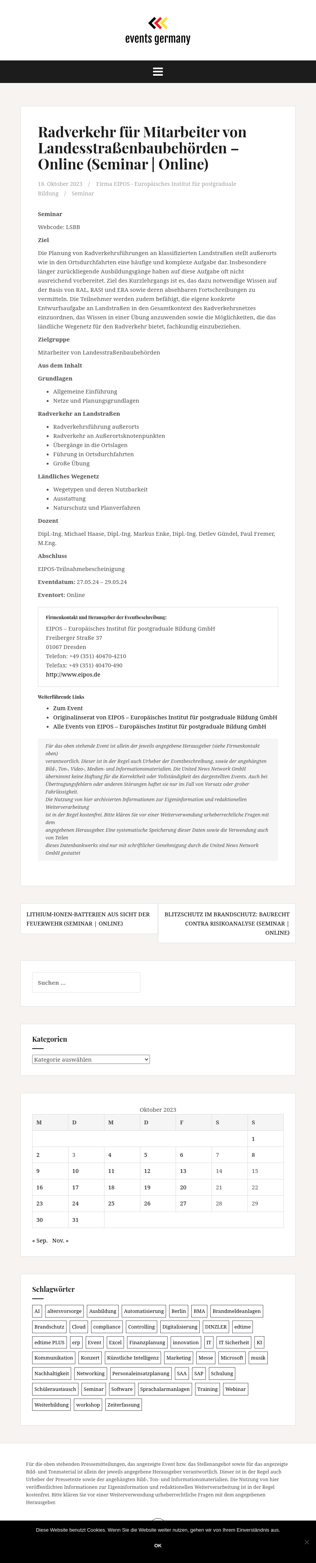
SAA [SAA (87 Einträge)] (182, 1373)
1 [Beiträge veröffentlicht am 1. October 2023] (253, 1138)
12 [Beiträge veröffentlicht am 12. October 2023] (147, 1170)
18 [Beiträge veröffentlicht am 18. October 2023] (111, 1187)
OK (158, 1545)
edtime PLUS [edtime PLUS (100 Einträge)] (49, 1342)
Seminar (83, 193)
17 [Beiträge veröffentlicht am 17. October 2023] (75, 1187)
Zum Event (68, 708)
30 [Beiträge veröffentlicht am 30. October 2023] (39, 1219)
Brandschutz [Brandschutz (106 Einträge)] (49, 1326)
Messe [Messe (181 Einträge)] (206, 1357)
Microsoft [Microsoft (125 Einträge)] (232, 1357)
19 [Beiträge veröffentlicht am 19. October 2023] (147, 1187)
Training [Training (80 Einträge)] (207, 1388)
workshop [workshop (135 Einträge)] (88, 1404)
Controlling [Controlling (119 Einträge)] (141, 1326)
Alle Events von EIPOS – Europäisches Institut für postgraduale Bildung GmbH (159, 726)
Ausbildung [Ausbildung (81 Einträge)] (102, 1310)
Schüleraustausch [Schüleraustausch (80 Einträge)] (55, 1388)
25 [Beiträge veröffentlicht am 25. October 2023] (111, 1203)
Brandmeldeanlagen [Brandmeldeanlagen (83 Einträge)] (237, 1310)
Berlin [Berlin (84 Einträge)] (178, 1310)
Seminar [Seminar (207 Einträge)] (94, 1388)
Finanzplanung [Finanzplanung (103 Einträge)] (147, 1342)
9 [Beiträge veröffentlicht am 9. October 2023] (37, 1170)
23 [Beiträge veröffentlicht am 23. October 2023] (39, 1203)
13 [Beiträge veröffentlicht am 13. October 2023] (183, 1170)
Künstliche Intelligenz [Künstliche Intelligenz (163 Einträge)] (133, 1357)
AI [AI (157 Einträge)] (37, 1310)
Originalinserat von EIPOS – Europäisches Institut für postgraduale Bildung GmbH (165, 717)
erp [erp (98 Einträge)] (76, 1342)
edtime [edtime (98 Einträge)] (243, 1326)
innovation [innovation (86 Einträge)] (186, 1342)
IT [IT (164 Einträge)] (209, 1342)
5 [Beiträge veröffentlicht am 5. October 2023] (145, 1154)
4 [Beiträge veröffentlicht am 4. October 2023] (109, 1154)
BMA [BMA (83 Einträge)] (199, 1310)
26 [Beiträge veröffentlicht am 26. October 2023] (147, 1203)
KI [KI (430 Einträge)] (259, 1342)
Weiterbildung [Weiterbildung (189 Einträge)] (51, 1404)
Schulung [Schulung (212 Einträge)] (222, 1373)
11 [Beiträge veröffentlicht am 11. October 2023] (111, 1170)
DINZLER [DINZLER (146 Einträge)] (216, 1326)
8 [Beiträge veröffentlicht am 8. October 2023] (253, 1154)
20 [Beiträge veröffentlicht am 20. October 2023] (183, 1187)
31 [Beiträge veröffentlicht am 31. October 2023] (75, 1219)
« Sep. (40, 1240)
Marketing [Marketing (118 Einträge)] (178, 1357)
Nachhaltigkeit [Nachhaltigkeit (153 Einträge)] (51, 1373)
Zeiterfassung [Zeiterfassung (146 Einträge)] (124, 1404)
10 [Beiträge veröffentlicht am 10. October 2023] (75, 1170)
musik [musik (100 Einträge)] (258, 1357)
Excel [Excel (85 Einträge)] (115, 1342)
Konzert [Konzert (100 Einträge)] (90, 1357)
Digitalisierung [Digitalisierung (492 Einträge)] (180, 1326)
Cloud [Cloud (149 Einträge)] (79, 1326)
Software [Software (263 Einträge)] (122, 1388)
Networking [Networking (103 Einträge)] (90, 1373)
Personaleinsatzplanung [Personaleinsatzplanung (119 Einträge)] (140, 1373)
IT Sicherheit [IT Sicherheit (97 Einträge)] (234, 1342)
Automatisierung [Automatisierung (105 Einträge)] (144, 1310)
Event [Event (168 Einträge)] (95, 1342)
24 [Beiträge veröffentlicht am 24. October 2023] (75, 1203)
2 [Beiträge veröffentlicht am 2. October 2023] (37, 1154)
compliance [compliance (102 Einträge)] (107, 1326)
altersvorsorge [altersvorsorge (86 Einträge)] (64, 1310)
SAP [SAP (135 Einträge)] (199, 1373)
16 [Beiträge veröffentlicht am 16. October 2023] (39, 1187)
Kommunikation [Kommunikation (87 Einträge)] (53, 1357)
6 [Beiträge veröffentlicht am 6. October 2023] (181, 1154)
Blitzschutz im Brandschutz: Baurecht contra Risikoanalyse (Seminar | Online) (227, 923)
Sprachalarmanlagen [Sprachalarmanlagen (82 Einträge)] (165, 1388)
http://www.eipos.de (73, 674)
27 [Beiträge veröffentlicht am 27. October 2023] (183, 1203)
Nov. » (60, 1240)
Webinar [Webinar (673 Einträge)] (235, 1388)
